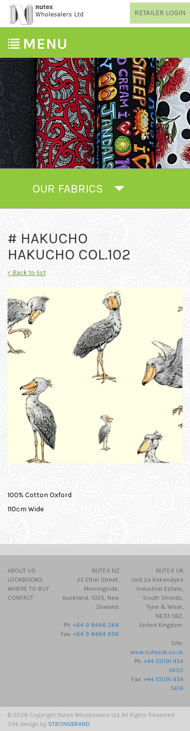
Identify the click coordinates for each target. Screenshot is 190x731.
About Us (22, 570)
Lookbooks (25, 579)
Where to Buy (28, 588)
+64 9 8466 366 (96, 624)
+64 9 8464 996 (96, 633)
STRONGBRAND (69, 723)
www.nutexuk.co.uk (156, 652)
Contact (21, 597)
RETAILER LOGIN (159, 13)
